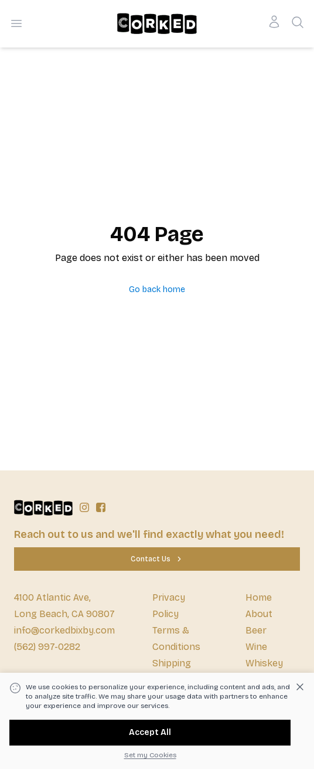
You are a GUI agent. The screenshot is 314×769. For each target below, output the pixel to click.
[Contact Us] (157, 559)
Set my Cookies (150, 755)
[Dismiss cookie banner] (300, 686)
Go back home (157, 289)
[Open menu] (16, 23)
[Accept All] (150, 733)
